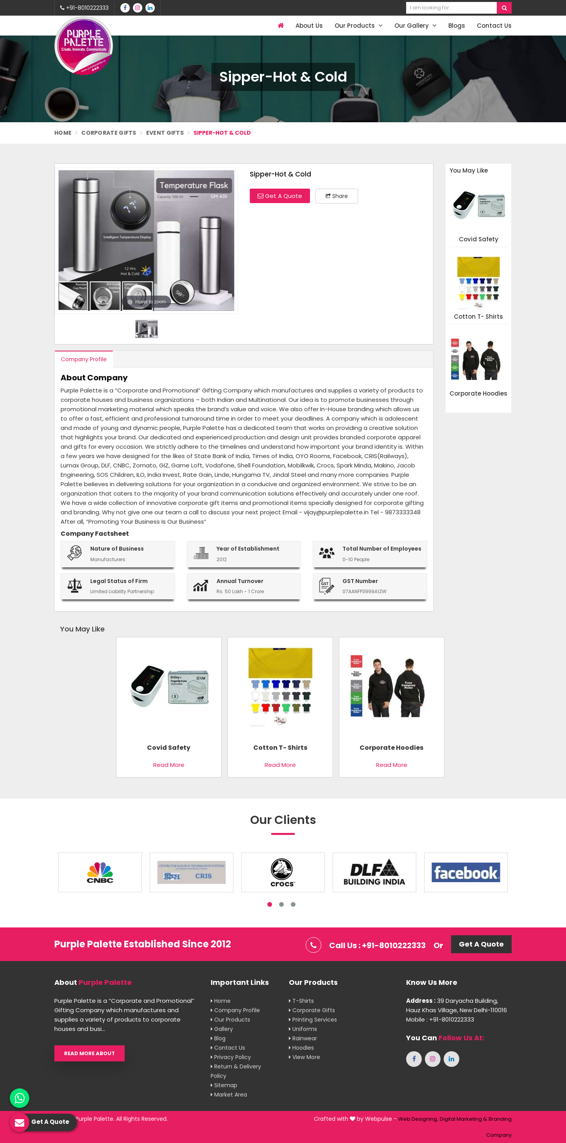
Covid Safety (478, 239)
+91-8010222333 (84, 8)
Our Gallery (415, 25)
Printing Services (313, 1020)
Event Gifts (165, 133)
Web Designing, (418, 1119)
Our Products (359, 25)
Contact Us (494, 25)
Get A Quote (280, 196)
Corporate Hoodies (478, 394)
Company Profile (84, 359)
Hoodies (301, 1048)
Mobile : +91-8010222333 (440, 1019)
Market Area (229, 1094)
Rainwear (303, 1038)
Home (63, 133)
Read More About (89, 1053)
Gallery (222, 1029)
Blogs (456, 25)
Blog (218, 1038)
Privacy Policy (231, 1057)
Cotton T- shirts (478, 317)
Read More (168, 765)
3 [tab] (293, 904)
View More (304, 1057)
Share (337, 196)
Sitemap (224, 1085)
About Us (309, 25)
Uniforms (303, 1029)
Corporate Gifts (108, 133)
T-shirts (301, 1001)
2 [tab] (281, 904)
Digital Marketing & (463, 1119)
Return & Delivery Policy (236, 1071)
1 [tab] (269, 904)
